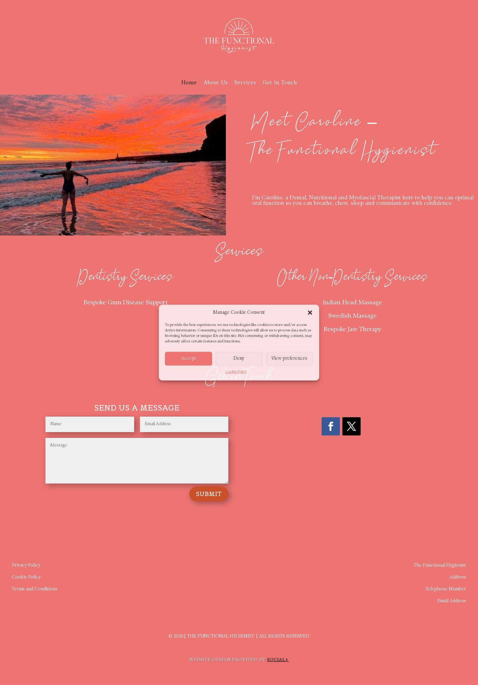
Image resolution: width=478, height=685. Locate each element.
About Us (216, 83)
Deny (239, 358)
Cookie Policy (236, 372)
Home (189, 83)
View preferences (289, 358)
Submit (209, 494)
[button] (310, 313)
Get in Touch (280, 83)
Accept (188, 358)
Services (245, 83)
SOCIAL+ (278, 660)
